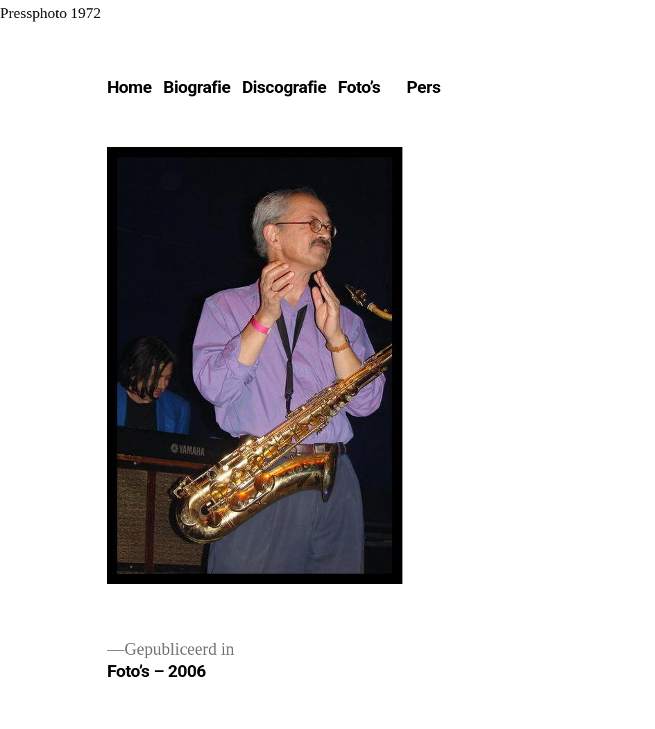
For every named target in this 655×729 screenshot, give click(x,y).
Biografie (196, 87)
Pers (424, 87)
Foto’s (359, 87)
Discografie (284, 87)
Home (129, 87)
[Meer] (477, 90)
